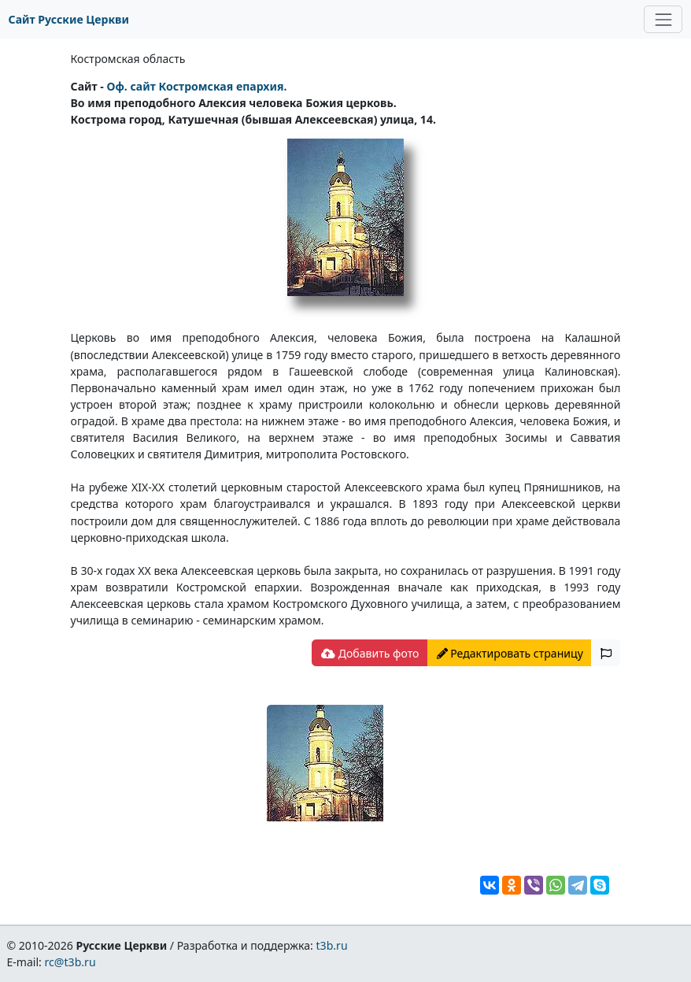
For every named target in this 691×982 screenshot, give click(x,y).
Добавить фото (370, 653)
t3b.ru (332, 945)
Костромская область (128, 58)
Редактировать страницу (510, 653)
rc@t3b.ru (70, 961)
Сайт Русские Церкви (69, 19)
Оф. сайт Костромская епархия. (196, 86)
